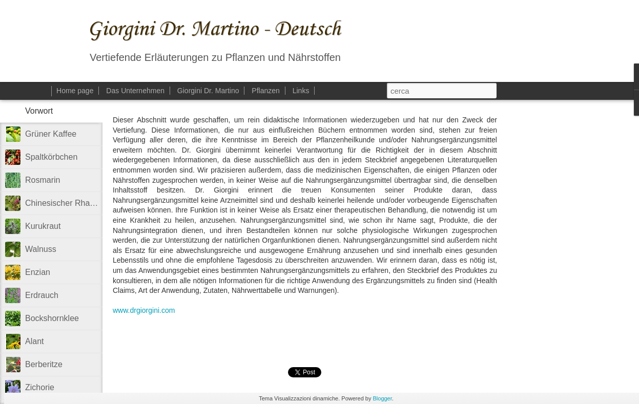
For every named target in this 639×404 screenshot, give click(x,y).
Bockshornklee (52, 318)
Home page (74, 91)
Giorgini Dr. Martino (208, 91)
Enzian (37, 272)
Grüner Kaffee (50, 134)
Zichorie (39, 387)
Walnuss (40, 249)
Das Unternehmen (135, 91)
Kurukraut (42, 226)
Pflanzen (265, 91)
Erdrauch (41, 295)
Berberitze (44, 364)
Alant (34, 341)
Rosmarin (42, 180)
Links (301, 91)
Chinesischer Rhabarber (69, 203)
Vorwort (39, 111)
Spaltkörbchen (51, 157)
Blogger (382, 398)
